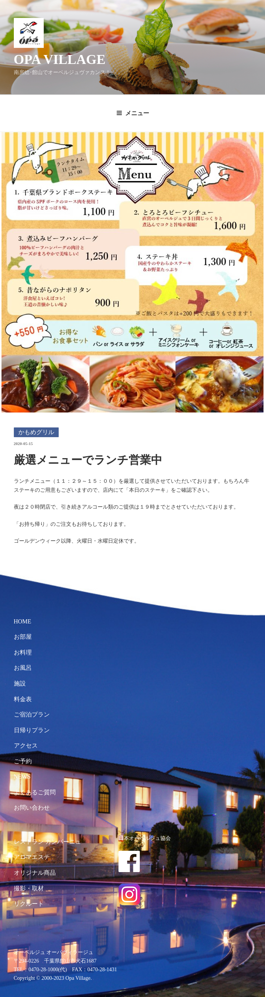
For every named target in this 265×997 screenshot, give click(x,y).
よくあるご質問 (35, 792)
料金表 (23, 699)
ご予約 (23, 761)
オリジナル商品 (35, 872)
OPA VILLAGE (60, 59)
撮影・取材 (29, 888)
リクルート (29, 904)
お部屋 (23, 637)
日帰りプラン (32, 730)
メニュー (132, 113)
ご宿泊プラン (32, 714)
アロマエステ (32, 857)
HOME (22, 621)
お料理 (23, 652)
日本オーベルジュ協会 (144, 838)
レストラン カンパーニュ (47, 841)
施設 (20, 683)
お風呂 (23, 668)
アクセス (26, 745)
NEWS (22, 776)
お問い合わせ (32, 807)
